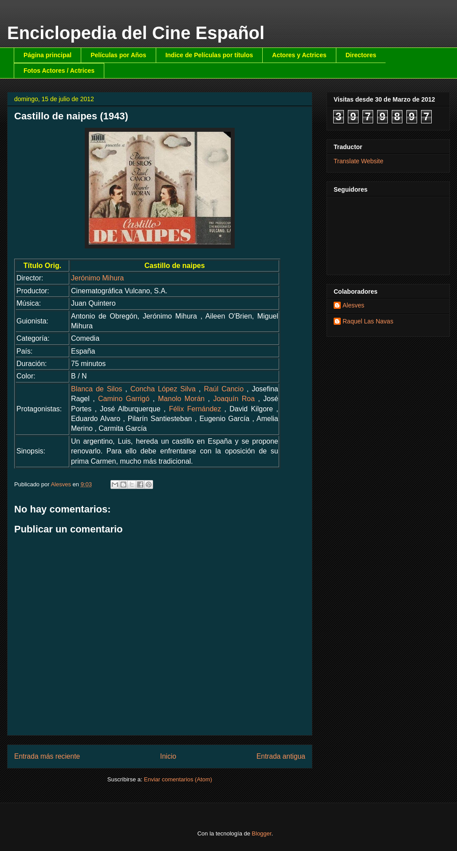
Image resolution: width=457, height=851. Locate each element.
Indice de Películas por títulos (209, 55)
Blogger (262, 833)
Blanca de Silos (96, 389)
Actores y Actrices (299, 55)
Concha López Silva (163, 389)
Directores (361, 55)
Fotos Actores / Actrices (59, 70)
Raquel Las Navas (368, 321)
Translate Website (358, 161)
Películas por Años (118, 55)
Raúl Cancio (224, 389)
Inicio (168, 756)
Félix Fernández (195, 409)
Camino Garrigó (124, 398)
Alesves (353, 305)
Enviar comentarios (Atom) (178, 779)
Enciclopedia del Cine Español (135, 33)
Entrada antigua (280, 756)
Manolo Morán (181, 398)
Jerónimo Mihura (97, 278)
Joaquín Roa (234, 398)
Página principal (47, 55)
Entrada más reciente (47, 756)
